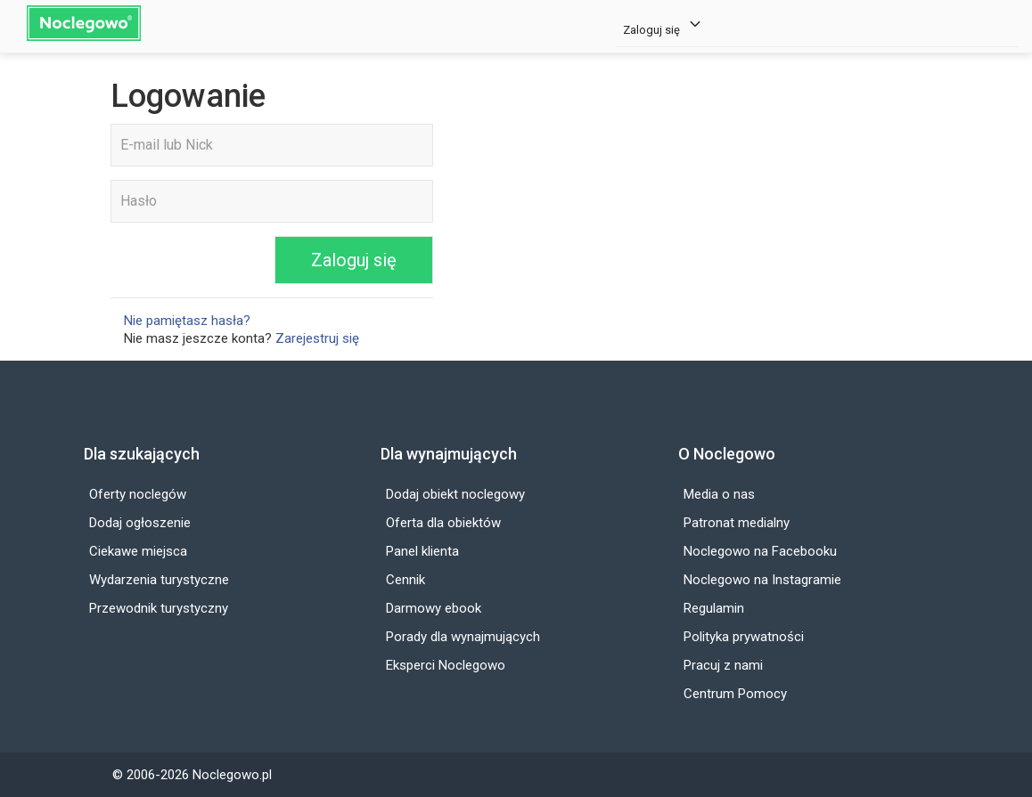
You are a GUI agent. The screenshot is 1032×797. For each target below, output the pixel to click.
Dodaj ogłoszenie (140, 523)
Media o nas (719, 494)
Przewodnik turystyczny (158, 608)
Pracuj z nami (723, 665)
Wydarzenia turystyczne (159, 580)
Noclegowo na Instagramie (762, 580)
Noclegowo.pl (232, 775)
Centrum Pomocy (735, 694)
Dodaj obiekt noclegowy (455, 494)
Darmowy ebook (433, 608)
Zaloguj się (664, 25)
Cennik (405, 580)
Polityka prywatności (744, 637)
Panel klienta (422, 551)
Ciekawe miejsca (138, 551)
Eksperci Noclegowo (445, 665)
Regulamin (714, 608)
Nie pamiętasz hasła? (187, 321)
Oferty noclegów (137, 494)
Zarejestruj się (317, 338)
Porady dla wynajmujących (463, 637)
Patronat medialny (737, 523)
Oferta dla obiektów (443, 523)
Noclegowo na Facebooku (760, 551)
